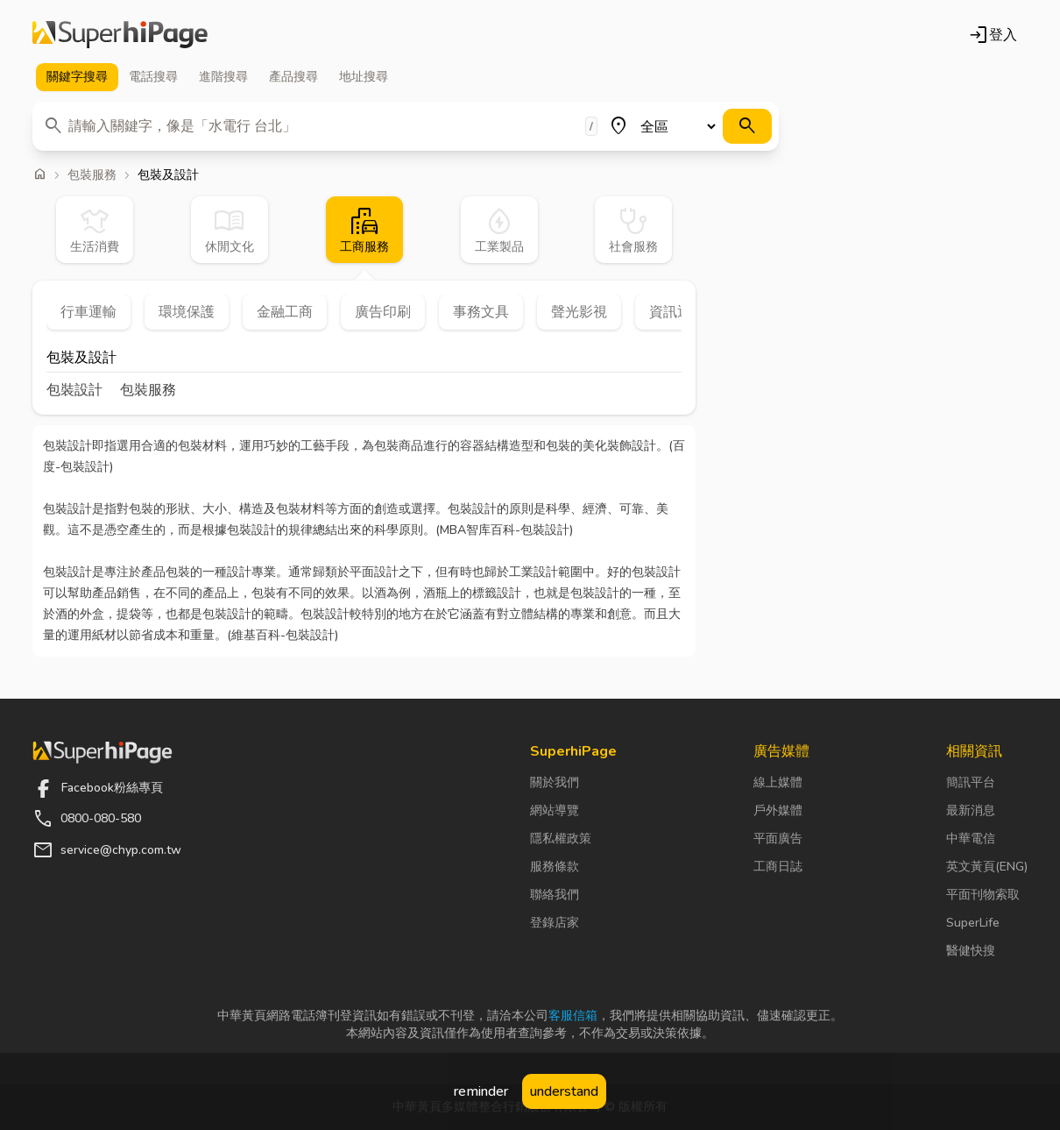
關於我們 (554, 782)
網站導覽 (554, 810)
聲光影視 (579, 312)
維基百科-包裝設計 (283, 635)
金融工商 (285, 312)
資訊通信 (677, 312)
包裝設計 (74, 390)
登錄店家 (554, 922)
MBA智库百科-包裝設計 (504, 530)
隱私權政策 (560, 838)
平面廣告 (777, 838)
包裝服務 (92, 175)
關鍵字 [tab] (77, 77)
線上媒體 (777, 782)
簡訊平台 (970, 782)
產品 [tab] (293, 77)
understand (564, 1091)
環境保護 (187, 312)
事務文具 (481, 312)
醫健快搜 (970, 950)
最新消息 (970, 810)
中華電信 (970, 838)
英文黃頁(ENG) (987, 866)
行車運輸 (88, 312)
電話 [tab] (153, 77)
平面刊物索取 (983, 894)
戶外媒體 (777, 810)
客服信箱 (572, 1015)
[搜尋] (747, 126)
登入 (992, 35)
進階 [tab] (223, 77)
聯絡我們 (554, 894)
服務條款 (554, 866)
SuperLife (973, 922)
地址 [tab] (363, 77)
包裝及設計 (81, 359)
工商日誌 (777, 866)
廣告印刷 (383, 312)
